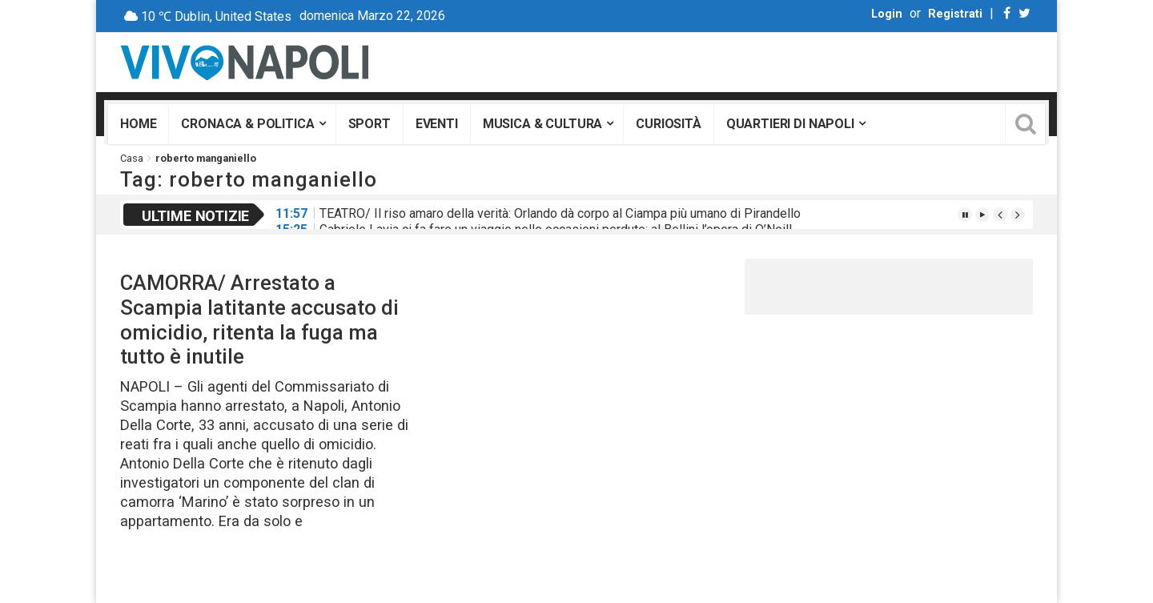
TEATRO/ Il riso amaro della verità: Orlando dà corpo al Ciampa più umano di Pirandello (560, 213)
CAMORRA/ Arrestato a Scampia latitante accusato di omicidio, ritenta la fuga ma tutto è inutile (259, 319)
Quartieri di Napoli (790, 123)
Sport (369, 123)
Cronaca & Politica (247, 123)
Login (886, 14)
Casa (131, 158)
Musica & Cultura (542, 123)
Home (138, 123)
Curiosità (668, 123)
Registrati (955, 14)
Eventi (437, 123)
